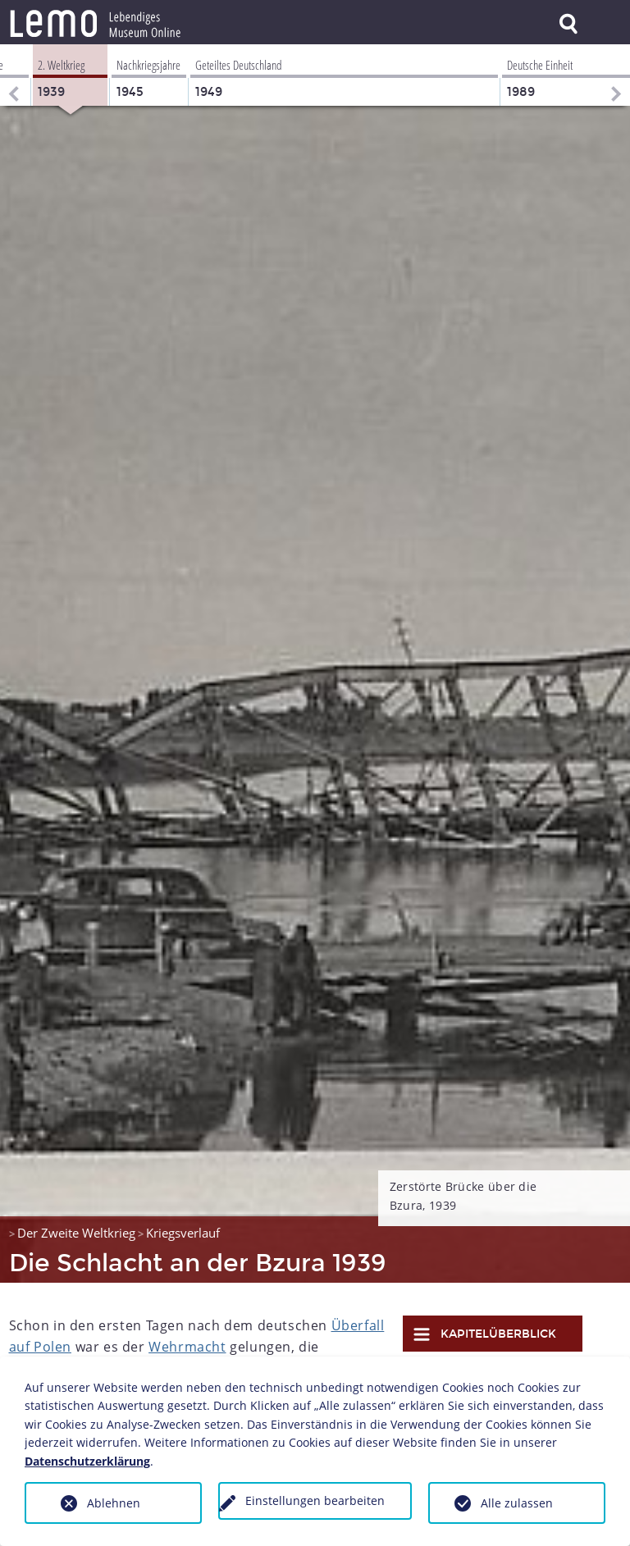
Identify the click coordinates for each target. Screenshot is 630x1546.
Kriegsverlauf (183, 1232)
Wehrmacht (187, 1347)
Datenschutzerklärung (87, 1461)
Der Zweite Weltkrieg (76, 1232)
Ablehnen (113, 1503)
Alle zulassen (517, 1503)
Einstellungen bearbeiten (315, 1500)
